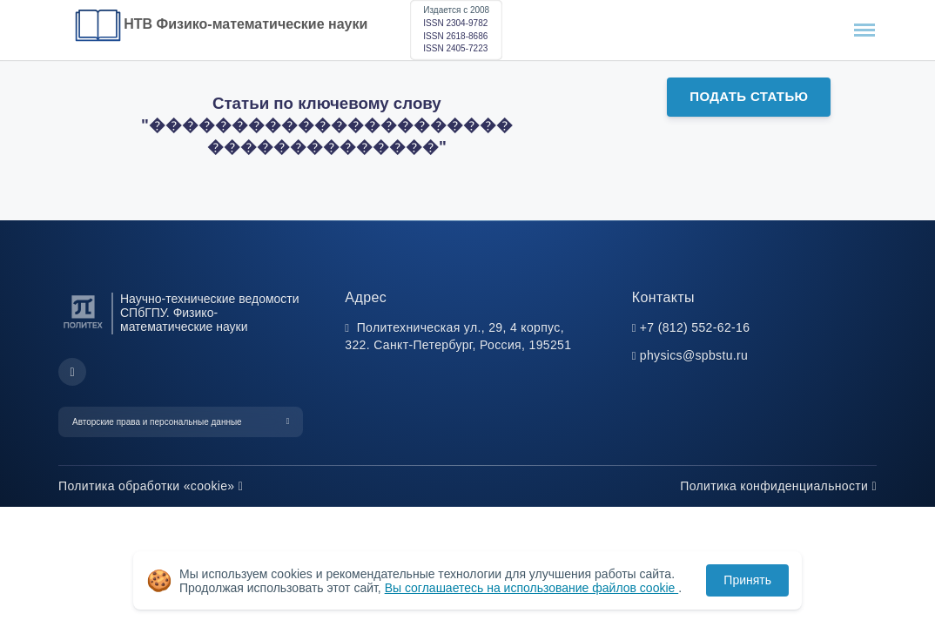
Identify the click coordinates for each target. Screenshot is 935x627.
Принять (747, 580)
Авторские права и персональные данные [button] (157, 422)
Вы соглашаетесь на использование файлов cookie (532, 588)
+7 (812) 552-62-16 (695, 327)
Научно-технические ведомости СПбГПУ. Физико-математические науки (209, 313)
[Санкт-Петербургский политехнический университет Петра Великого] (83, 328)
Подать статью (748, 96)
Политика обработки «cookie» (150, 486)
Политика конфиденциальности (778, 486)
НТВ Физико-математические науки (245, 24)
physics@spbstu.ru (694, 355)
